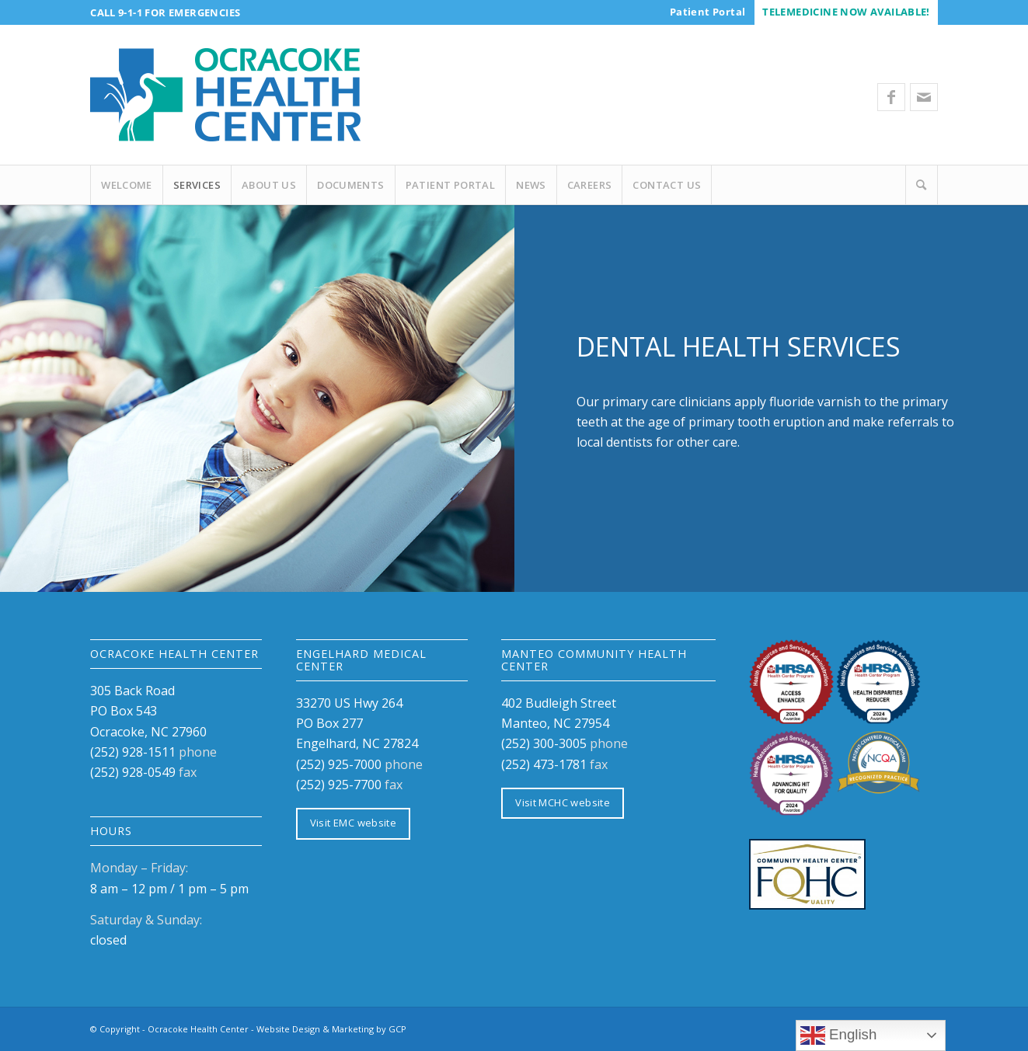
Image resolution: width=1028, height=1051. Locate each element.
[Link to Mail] (924, 97)
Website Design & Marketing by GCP (331, 1029)
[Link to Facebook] (891, 97)
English (838, 1035)
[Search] (921, 184)
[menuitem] (707, 12)
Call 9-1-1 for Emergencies (165, 12)
